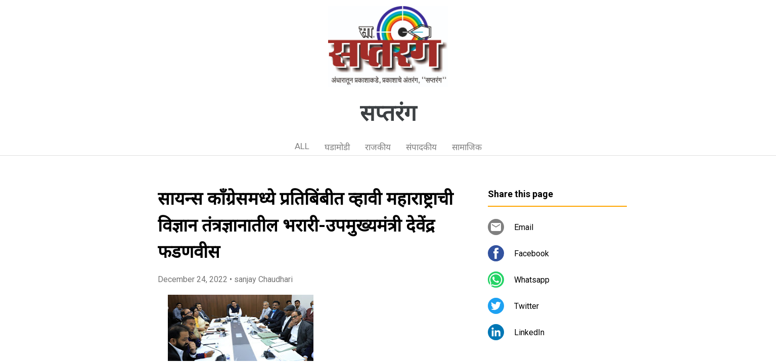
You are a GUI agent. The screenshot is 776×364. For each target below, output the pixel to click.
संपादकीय (421, 147)
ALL (302, 146)
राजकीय (378, 147)
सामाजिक (467, 147)
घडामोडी (337, 147)
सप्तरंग (388, 113)
